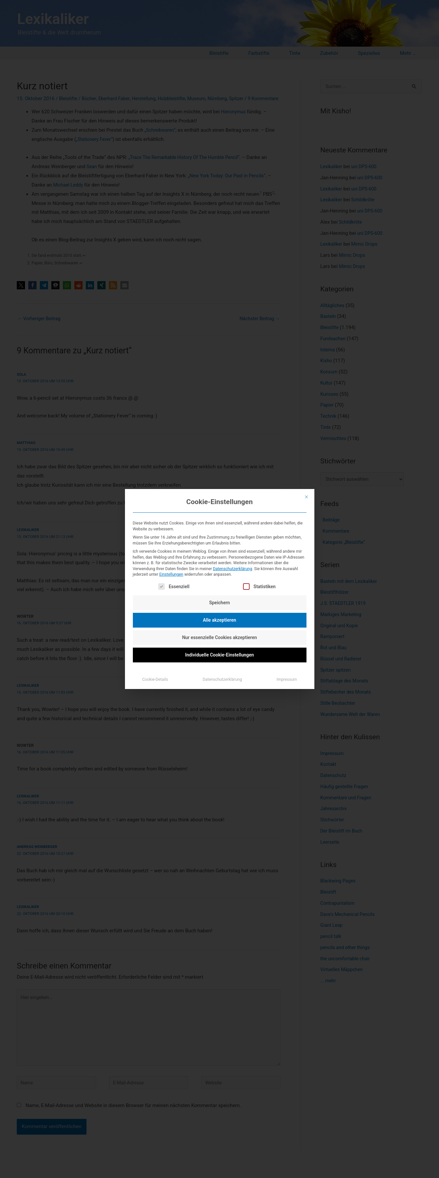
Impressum (287, 679)
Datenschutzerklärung (232, 569)
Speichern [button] (219, 602)
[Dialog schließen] (306, 497)
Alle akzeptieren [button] (219, 620)
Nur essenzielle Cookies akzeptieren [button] (219, 637)
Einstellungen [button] (171, 574)
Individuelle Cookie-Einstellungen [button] (219, 654)
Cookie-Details (155, 679)
